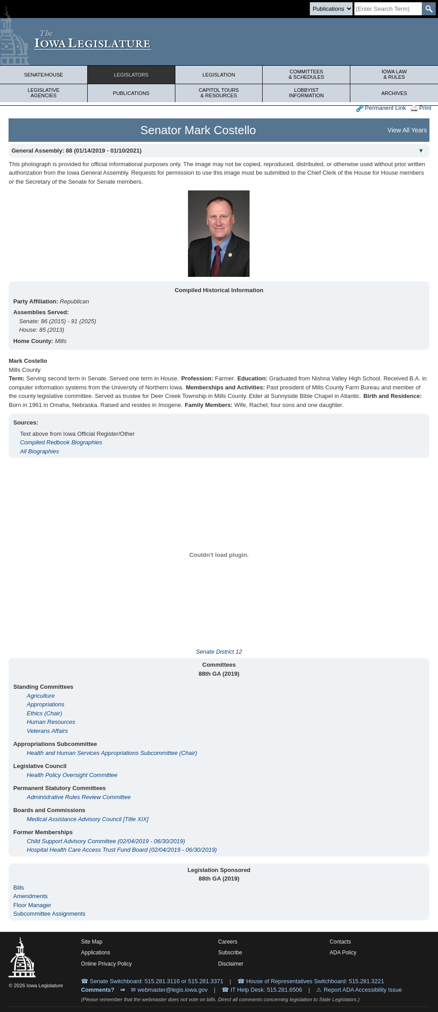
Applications (95, 952)
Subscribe (230, 952)
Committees (306, 74)
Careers (227, 942)
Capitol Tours (219, 92)
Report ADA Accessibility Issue (363, 989)
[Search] (388, 8)
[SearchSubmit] (429, 8)
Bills (18, 887)
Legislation (218, 74)
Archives (394, 93)
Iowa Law (394, 74)
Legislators (131, 74)
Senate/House (43, 74)
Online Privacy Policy (106, 964)
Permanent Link (381, 108)
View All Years (407, 130)
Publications (131, 93)
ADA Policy (343, 952)
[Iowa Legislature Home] (219, 41)
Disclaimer (230, 964)
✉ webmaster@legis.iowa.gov (169, 989)
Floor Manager (32, 905)
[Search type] (331, 8)
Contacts (340, 942)
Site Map (91, 942)
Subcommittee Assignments (49, 913)
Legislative (43, 92)
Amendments (30, 896)
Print (421, 108)
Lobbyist (306, 92)
